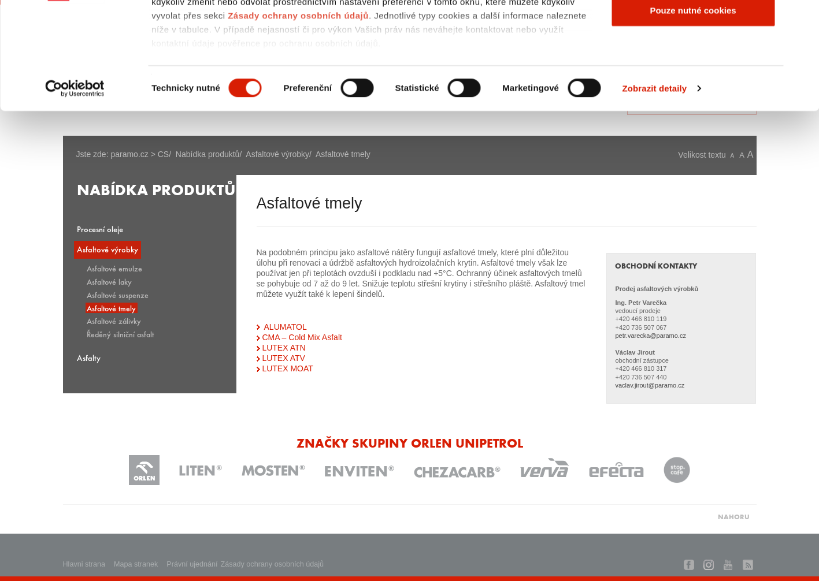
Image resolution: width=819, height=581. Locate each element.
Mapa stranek (136, 564)
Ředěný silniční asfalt (120, 334)
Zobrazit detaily (654, 184)
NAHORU (734, 516)
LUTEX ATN (283, 347)
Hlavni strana (84, 564)
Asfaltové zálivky (114, 320)
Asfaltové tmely (111, 308)
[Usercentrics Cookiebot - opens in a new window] (74, 184)
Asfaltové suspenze (118, 294)
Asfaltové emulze (114, 268)
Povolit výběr (693, 68)
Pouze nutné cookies (693, 106)
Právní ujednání (191, 564)
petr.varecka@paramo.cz (650, 335)
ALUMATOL (285, 327)
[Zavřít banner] (801, 18)
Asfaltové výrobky (107, 249)
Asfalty (89, 357)
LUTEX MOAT (287, 368)
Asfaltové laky (109, 281)
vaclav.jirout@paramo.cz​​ (649, 385)
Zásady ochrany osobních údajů (298, 111)
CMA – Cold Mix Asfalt (302, 337)
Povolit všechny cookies (693, 30)
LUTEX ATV (283, 358)
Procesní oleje (100, 229)
